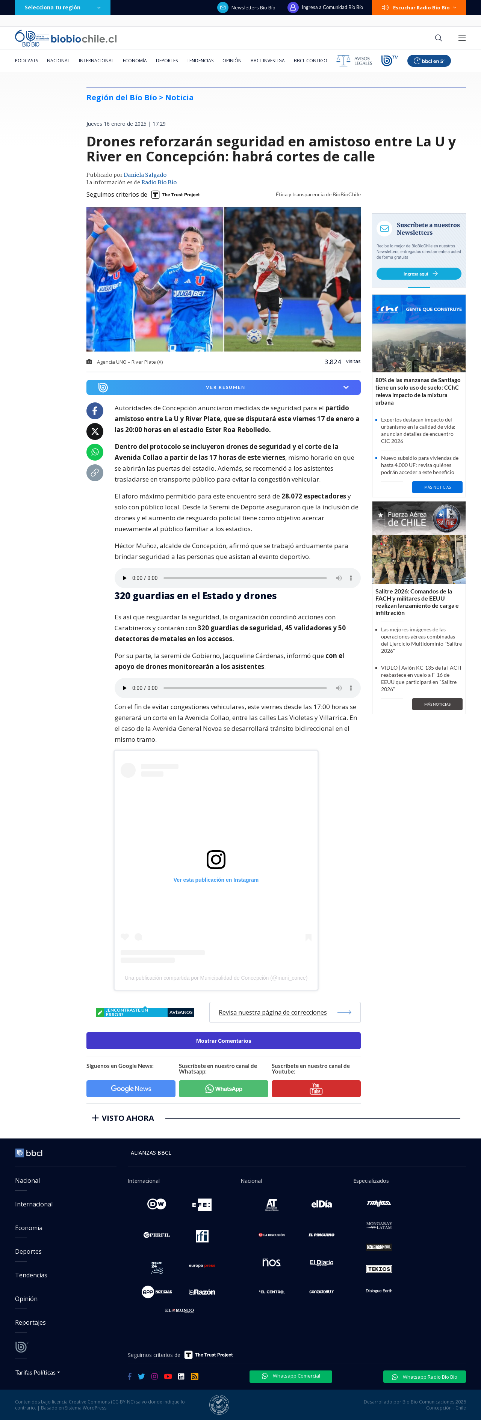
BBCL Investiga (268, 60)
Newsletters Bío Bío (246, 7)
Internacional (96, 60)
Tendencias (200, 60)
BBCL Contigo (310, 60)
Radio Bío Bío (159, 182)
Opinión (232, 60)
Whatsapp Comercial (291, 1375)
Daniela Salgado (145, 175)
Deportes (167, 60)
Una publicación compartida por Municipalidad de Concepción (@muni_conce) (216, 978)
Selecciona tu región (63, 7)
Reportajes (30, 1322)
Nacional (58, 60)
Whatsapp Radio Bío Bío (424, 1376)
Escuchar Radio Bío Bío (419, 7)
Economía (135, 60)
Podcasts (26, 60)
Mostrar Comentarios (223, 1041)
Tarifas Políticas (35, 1372)
